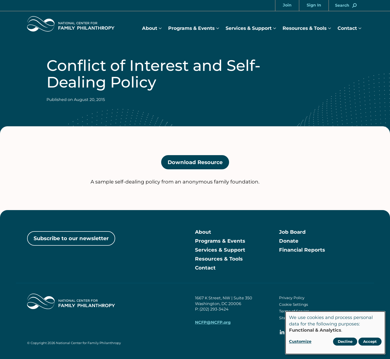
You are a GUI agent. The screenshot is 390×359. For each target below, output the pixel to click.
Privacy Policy (291, 297)
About (149, 28)
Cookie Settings (293, 304)
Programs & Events (191, 28)
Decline (345, 341)
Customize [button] (300, 341)
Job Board (292, 232)
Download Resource (198, 164)
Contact (347, 28)
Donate (288, 241)
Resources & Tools (305, 28)
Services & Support (249, 28)
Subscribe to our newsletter (71, 238)
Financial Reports (302, 250)
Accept (370, 341)
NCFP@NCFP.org (213, 322)
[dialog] (335, 333)
